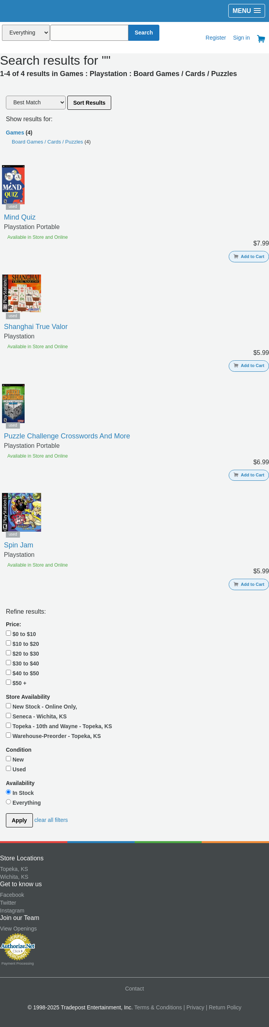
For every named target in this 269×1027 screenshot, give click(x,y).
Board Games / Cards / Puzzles (48, 142)
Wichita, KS (14, 877)
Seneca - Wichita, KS (36, 716)
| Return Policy (224, 1007)
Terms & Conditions (158, 1007)
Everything (23, 802)
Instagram (12, 910)
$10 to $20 (22, 643)
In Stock (20, 792)
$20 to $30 (22, 653)
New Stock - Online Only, (41, 706)
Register (216, 38)
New (15, 759)
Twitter (8, 903)
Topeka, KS (14, 869)
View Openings (18, 928)
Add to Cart (248, 256)
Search (144, 32)
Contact (134, 988)
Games (15, 132)
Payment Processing (18, 963)
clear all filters (51, 820)
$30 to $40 (22, 663)
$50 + (16, 683)
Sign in (241, 38)
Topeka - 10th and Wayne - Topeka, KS (59, 726)
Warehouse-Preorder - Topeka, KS (53, 736)
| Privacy (193, 1007)
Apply (19, 820)
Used (16, 769)
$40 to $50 (22, 673)
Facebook (12, 895)
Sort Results (89, 103)
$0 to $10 (21, 634)
